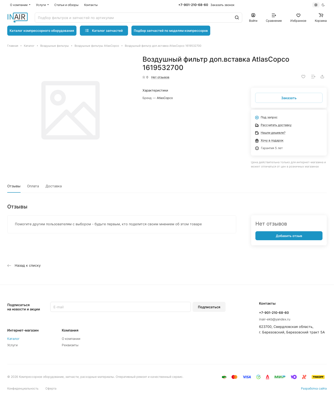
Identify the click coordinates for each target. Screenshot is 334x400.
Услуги (12, 345)
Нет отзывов (160, 77)
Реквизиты (70, 345)
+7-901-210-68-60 (193, 5)
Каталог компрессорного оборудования (42, 31)
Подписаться (209, 307)
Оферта (50, 388)
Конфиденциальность (23, 388)
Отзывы (13, 186)
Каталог (13, 339)
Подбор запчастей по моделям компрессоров (171, 31)
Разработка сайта (314, 388)
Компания (70, 330)
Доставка (54, 186)
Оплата (33, 186)
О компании (71, 339)
